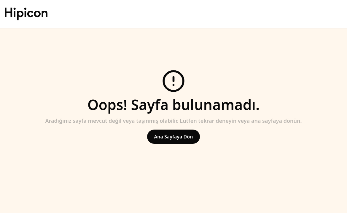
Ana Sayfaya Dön (173, 136)
